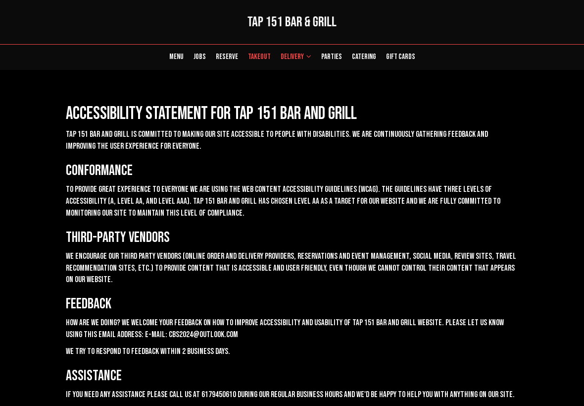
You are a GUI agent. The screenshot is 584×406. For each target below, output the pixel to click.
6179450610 (218, 395)
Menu (176, 56)
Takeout (257, 56)
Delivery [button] (296, 56)
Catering (364, 56)
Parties (331, 56)
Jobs (200, 56)
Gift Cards (400, 56)
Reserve (227, 56)
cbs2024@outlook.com (203, 335)
